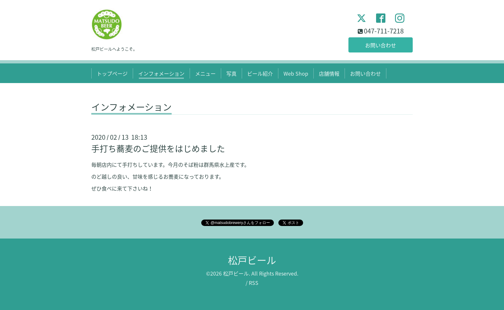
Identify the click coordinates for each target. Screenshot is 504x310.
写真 (231, 73)
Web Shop (296, 73)
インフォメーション (161, 73)
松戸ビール (252, 260)
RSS (253, 283)
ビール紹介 (260, 73)
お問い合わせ (380, 45)
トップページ (112, 73)
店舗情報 (329, 73)
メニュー (205, 73)
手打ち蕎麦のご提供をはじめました (158, 148)
